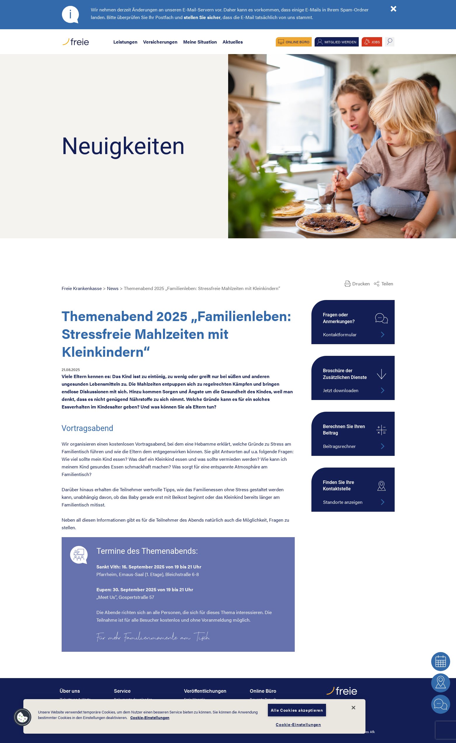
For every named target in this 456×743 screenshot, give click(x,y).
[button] (22, 717)
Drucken (361, 283)
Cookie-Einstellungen (149, 717)
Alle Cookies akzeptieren (297, 710)
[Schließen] (353, 707)
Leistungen (125, 41)
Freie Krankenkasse (82, 288)
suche (389, 42)
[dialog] (194, 716)
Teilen (387, 283)
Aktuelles (233, 41)
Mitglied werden (340, 41)
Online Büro (297, 41)
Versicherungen (160, 41)
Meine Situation (200, 41)
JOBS (376, 41)
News (113, 288)
